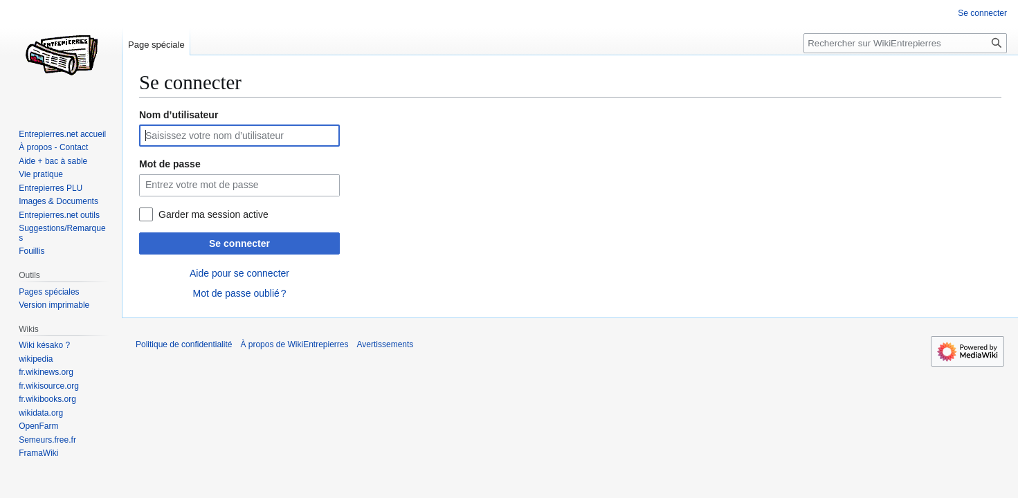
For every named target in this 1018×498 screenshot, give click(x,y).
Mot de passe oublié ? (239, 293)
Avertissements (385, 344)
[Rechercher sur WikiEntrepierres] (905, 43)
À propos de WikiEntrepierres (294, 344)
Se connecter (239, 243)
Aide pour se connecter (239, 273)
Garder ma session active (213, 214)
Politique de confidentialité (184, 344)
